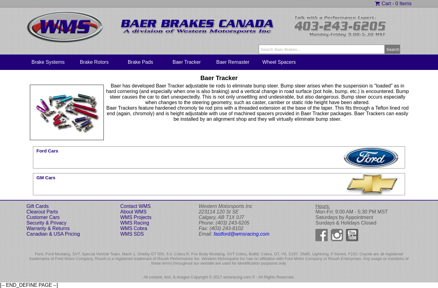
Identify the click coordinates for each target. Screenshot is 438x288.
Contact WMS (135, 206)
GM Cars (45, 177)
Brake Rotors (94, 62)
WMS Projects (135, 217)
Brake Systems (48, 62)
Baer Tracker (186, 62)
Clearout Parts (42, 211)
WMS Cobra (133, 228)
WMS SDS (132, 234)
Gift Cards (37, 206)
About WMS (133, 211)
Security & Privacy (46, 222)
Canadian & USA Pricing (53, 234)
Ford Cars (47, 150)
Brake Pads (140, 62)
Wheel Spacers (279, 62)
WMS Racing (134, 222)
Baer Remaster (232, 62)
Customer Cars (43, 217)
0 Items (403, 3)
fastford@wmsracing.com (242, 234)
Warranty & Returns (48, 228)
